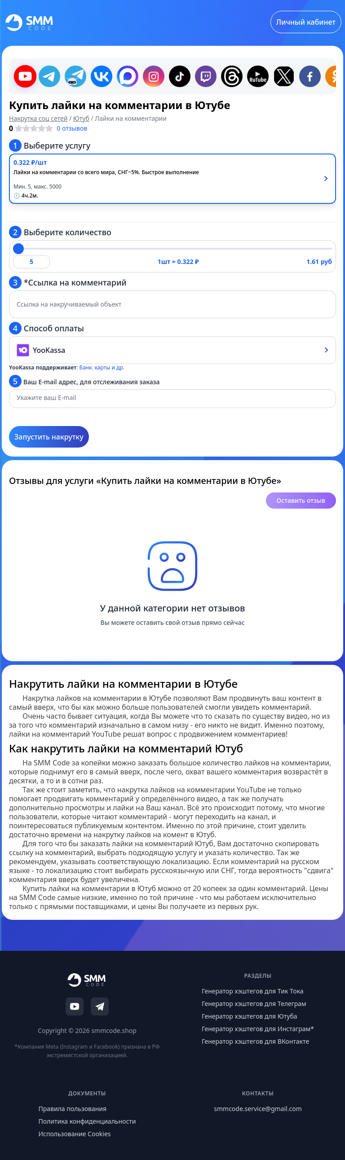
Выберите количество (60, 232)
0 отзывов (72, 128)
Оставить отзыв (301, 500)
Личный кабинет (306, 22)
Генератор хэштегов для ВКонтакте (255, 1041)
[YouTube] (75, 1006)
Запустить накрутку (49, 437)
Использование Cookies (74, 1133)
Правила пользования (72, 1108)
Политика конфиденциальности (87, 1121)
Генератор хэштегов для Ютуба (249, 1016)
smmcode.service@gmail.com (257, 1108)
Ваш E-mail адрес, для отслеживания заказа (84, 381)
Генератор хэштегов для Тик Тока (253, 991)
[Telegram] (100, 1006)
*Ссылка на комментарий (68, 282)
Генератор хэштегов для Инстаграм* (258, 1028)
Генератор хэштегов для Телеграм (254, 1003)
